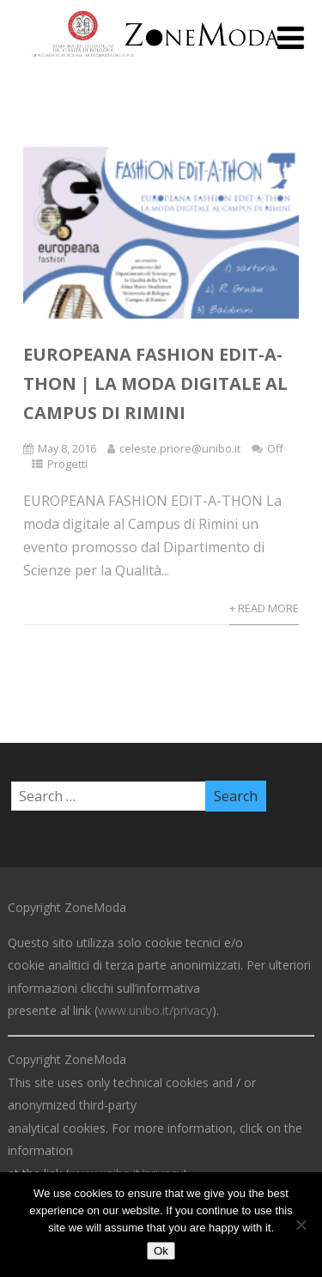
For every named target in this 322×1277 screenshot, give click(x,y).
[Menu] (290, 37)
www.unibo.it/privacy (155, 1010)
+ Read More (264, 608)
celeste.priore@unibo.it (179, 448)
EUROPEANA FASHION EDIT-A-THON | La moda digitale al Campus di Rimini (155, 383)
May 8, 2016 (67, 448)
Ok (161, 1250)
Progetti (67, 463)
